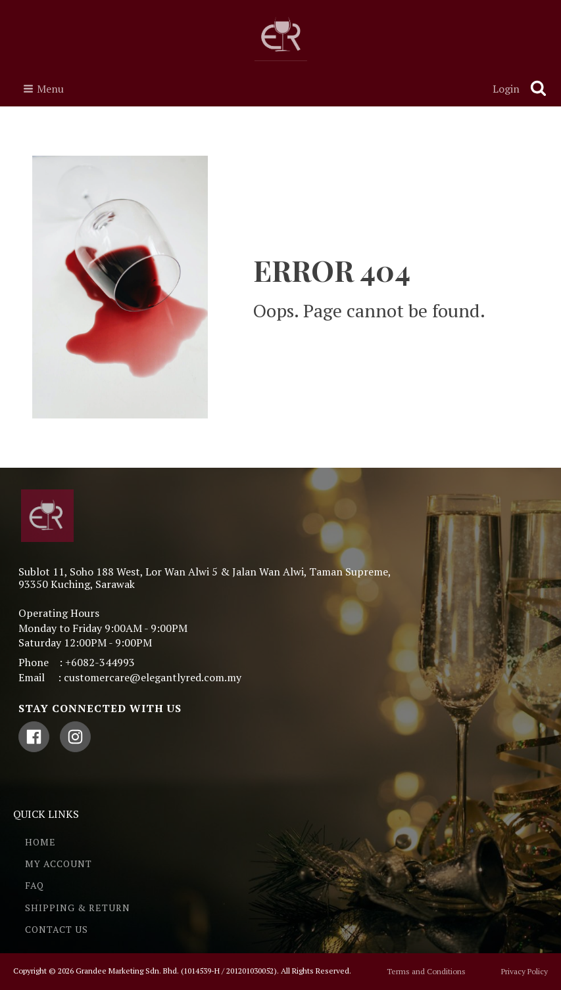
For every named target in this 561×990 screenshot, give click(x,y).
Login (506, 89)
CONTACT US (56, 929)
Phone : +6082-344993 (76, 662)
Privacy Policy (524, 971)
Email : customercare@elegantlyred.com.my (129, 677)
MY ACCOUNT (58, 863)
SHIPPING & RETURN (77, 907)
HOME (40, 842)
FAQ (34, 885)
